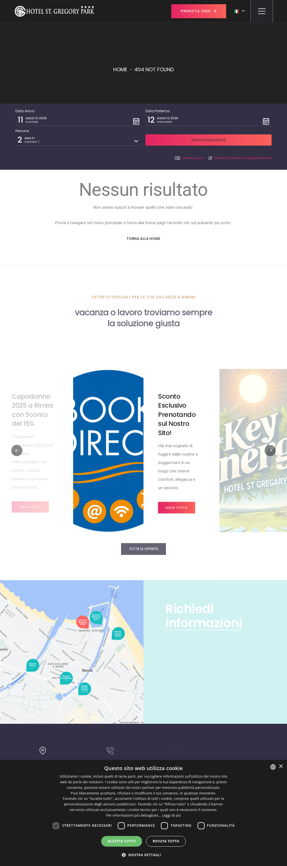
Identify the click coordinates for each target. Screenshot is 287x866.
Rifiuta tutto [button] (166, 841)
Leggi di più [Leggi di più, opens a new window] (171, 815)
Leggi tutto (30, 507)
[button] (78, 120)
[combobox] (273, 767)
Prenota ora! (199, 11)
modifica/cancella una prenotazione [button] (240, 158)
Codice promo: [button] (189, 158)
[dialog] (143, 813)
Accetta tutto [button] (122, 841)
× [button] (281, 766)
